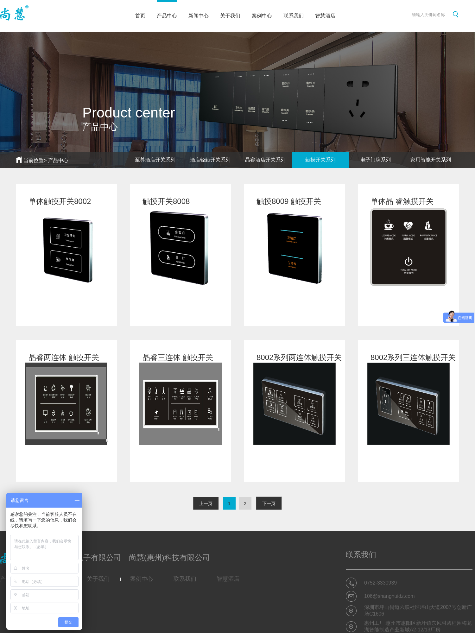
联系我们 (293, 15)
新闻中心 (198, 15)
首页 (140, 15)
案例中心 (262, 15)
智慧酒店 (325, 15)
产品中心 (167, 9)
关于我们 (230, 15)
